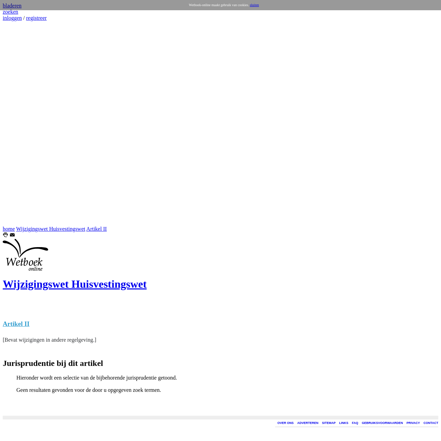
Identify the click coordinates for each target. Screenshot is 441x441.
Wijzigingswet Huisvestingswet (50, 229)
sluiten (254, 5)
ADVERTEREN (307, 423)
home (9, 229)
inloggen (12, 18)
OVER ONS (286, 423)
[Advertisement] (23, 123)
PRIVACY (413, 423)
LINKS (343, 423)
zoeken (10, 12)
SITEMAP (329, 423)
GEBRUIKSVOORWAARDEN (382, 423)
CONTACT (431, 423)
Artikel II (96, 229)
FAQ (355, 423)
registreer (36, 18)
